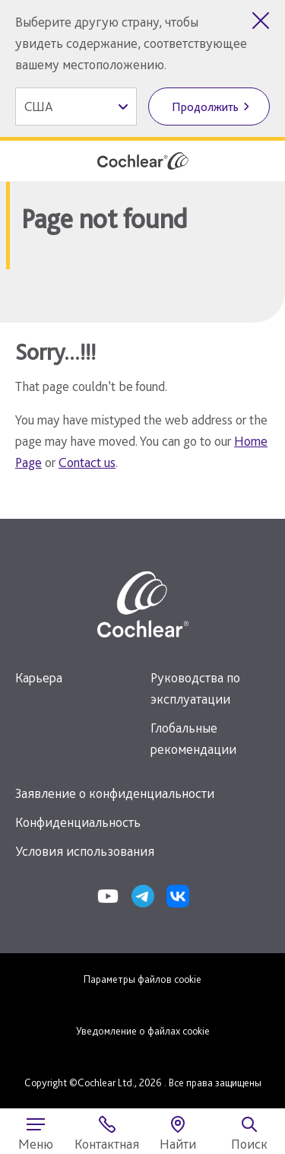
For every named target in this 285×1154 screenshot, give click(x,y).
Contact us (87, 462)
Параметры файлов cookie (142, 979)
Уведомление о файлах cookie (143, 1031)
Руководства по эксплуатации (195, 688)
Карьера (38, 677)
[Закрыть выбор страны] (261, 20)
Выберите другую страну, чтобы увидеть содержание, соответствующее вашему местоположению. (131, 43)
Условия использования (84, 851)
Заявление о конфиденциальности (114, 793)
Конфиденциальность (78, 822)
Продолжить (205, 107)
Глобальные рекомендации (193, 738)
